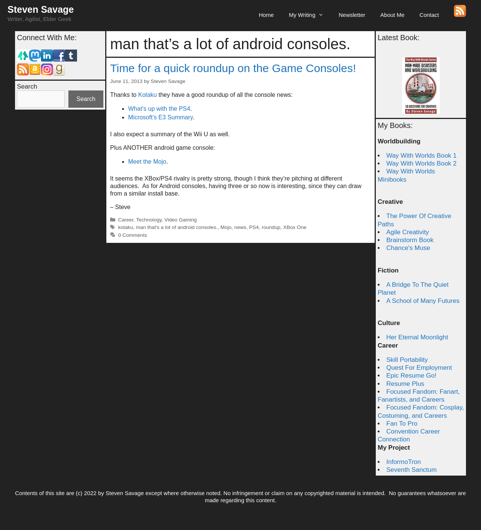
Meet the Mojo (147, 161)
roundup (271, 227)
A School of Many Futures (423, 300)
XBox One (295, 227)
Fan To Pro (401, 423)
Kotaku (147, 95)
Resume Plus (405, 383)
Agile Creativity (407, 232)
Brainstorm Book (410, 240)
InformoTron (403, 461)
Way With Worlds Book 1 (421, 155)
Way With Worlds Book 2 (421, 163)
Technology (149, 220)
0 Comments (132, 235)
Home (266, 15)
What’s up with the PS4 (159, 108)
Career (125, 220)
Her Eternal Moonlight (417, 337)
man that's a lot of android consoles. (177, 227)
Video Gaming (181, 220)
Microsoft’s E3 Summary (160, 117)
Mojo (226, 227)
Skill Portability (407, 359)
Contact (429, 15)
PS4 (254, 227)
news (240, 227)
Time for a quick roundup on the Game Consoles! (233, 68)
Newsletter (352, 15)
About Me (392, 15)
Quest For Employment (419, 367)
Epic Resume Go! (411, 375)
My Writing (310, 15)
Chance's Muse (408, 247)
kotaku (125, 227)
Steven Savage (41, 9)
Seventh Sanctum (411, 469)
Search (27, 86)
